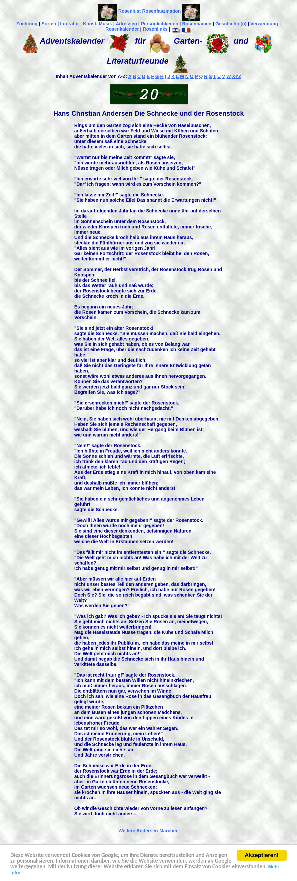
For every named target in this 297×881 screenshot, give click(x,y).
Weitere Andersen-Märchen (148, 830)
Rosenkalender (122, 29)
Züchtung (27, 23)
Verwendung (264, 23)
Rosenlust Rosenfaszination (149, 11)
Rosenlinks (155, 29)
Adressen (126, 23)
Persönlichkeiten (159, 23)
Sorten (48, 23)
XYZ (236, 76)
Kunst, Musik (97, 23)
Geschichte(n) (230, 23)
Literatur (69, 23)
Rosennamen (196, 23)
